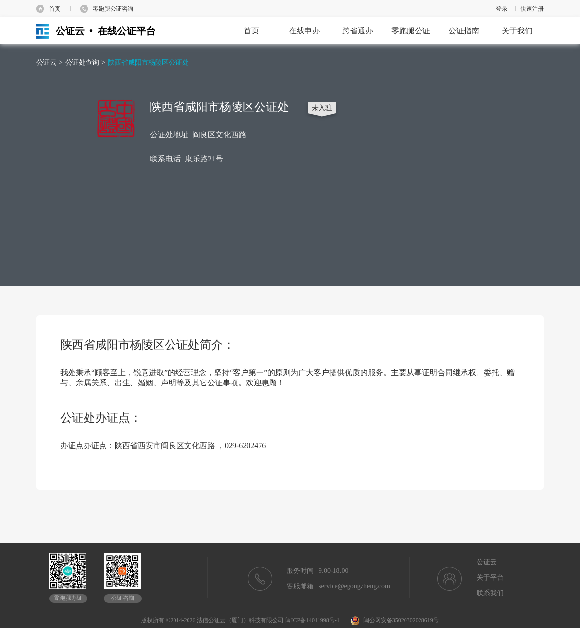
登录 (502, 8)
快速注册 (532, 8)
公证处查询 (82, 62)
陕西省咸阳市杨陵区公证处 (148, 62)
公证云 (46, 62)
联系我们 (490, 593)
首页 (54, 8)
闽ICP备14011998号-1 (312, 620)
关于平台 (490, 577)
